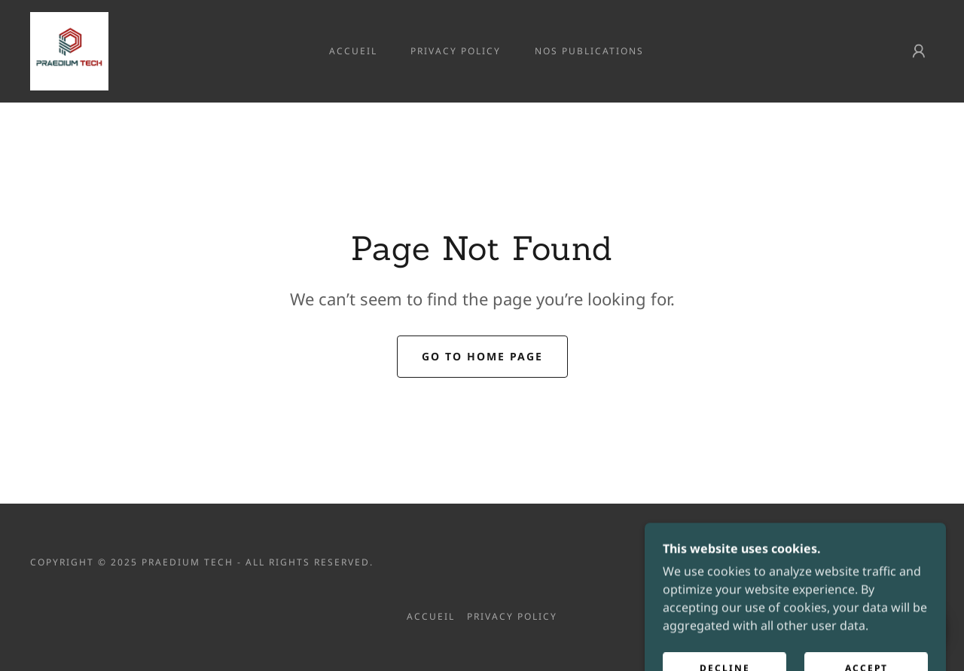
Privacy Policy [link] (455, 50)
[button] (919, 51)
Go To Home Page (482, 356)
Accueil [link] (353, 50)
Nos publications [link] (589, 50)
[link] (69, 49)
